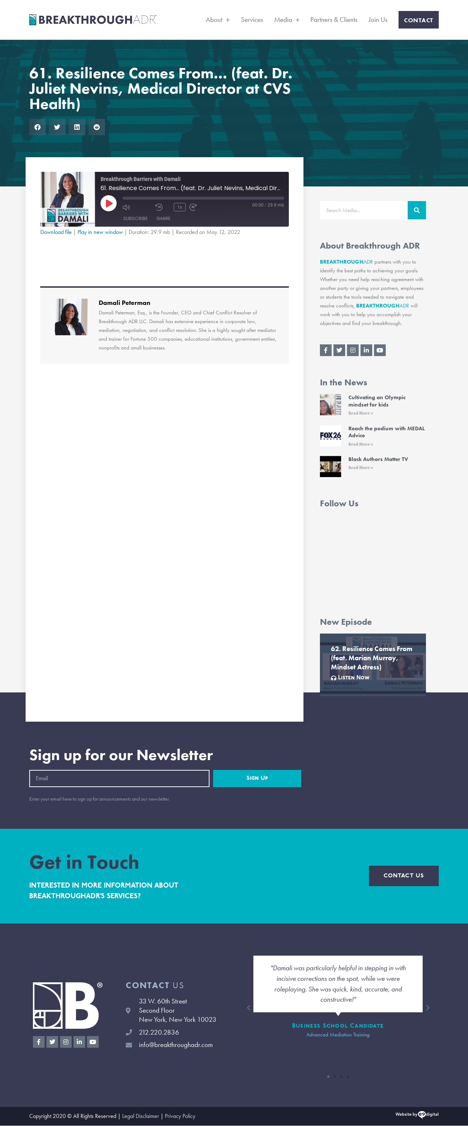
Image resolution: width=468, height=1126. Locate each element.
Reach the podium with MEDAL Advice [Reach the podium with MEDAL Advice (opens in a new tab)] (386, 432)
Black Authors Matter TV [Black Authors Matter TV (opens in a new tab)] (378, 459)
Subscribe (135, 218)
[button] (37, 127)
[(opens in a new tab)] (330, 406)
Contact (418, 20)
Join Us (378, 19)
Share (163, 218)
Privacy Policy (180, 1117)
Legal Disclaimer (140, 1117)
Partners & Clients (334, 19)
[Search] (417, 210)
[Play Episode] (109, 203)
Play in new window (100, 232)
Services (252, 19)
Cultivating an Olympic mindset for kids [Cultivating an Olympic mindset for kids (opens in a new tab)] (376, 401)
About (218, 19)
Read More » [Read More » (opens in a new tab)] (360, 413)
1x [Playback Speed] (179, 206)
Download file (56, 232)
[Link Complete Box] (373, 665)
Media (287, 19)
